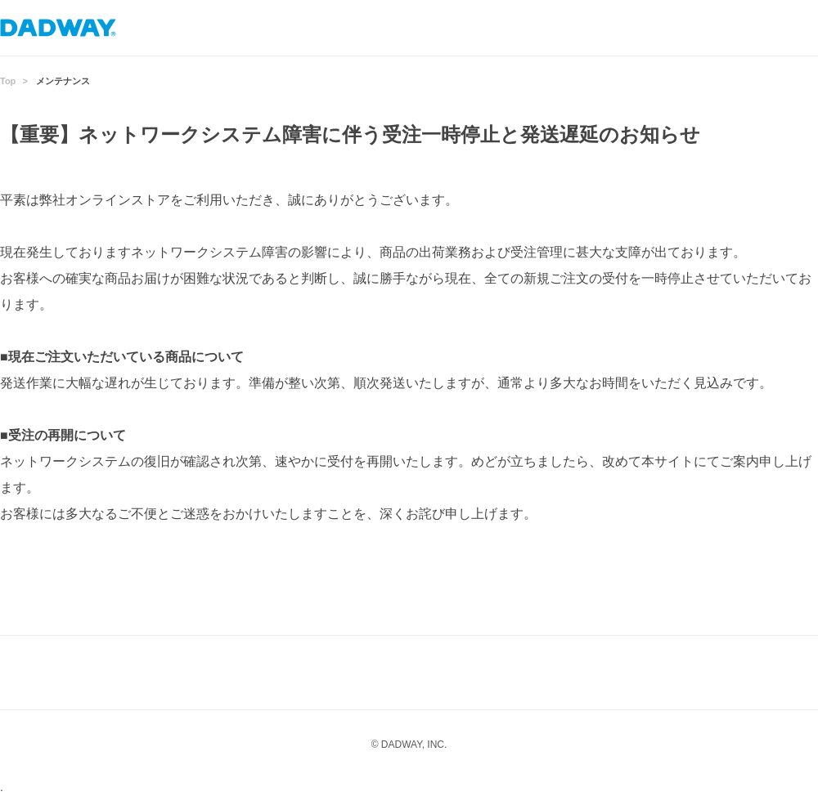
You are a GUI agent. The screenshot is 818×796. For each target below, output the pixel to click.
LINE (376, 672)
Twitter (507, 672)
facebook (441, 672)
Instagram (310, 672)
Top (8, 81)
